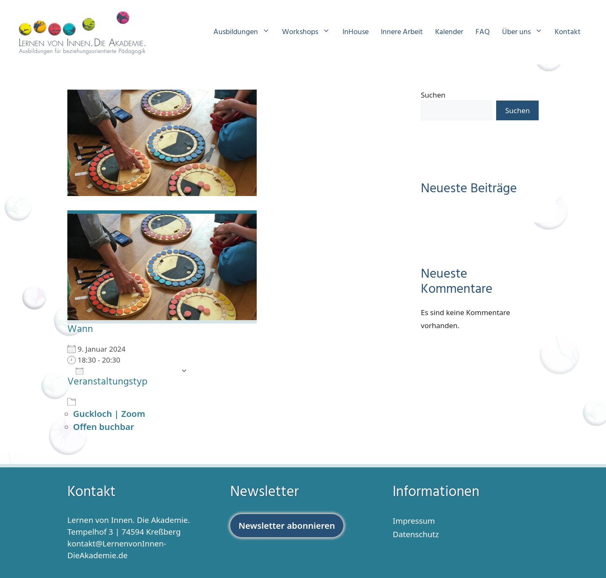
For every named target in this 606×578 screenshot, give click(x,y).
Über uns (526, 32)
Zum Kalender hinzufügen (126, 370)
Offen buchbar (103, 426)
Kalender (449, 32)
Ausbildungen (245, 32)
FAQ (483, 32)
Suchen (433, 95)
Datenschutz (416, 534)
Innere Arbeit (402, 32)
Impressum (414, 520)
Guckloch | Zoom (109, 413)
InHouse (356, 32)
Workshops (310, 32)
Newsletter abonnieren (287, 525)
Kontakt (568, 32)
